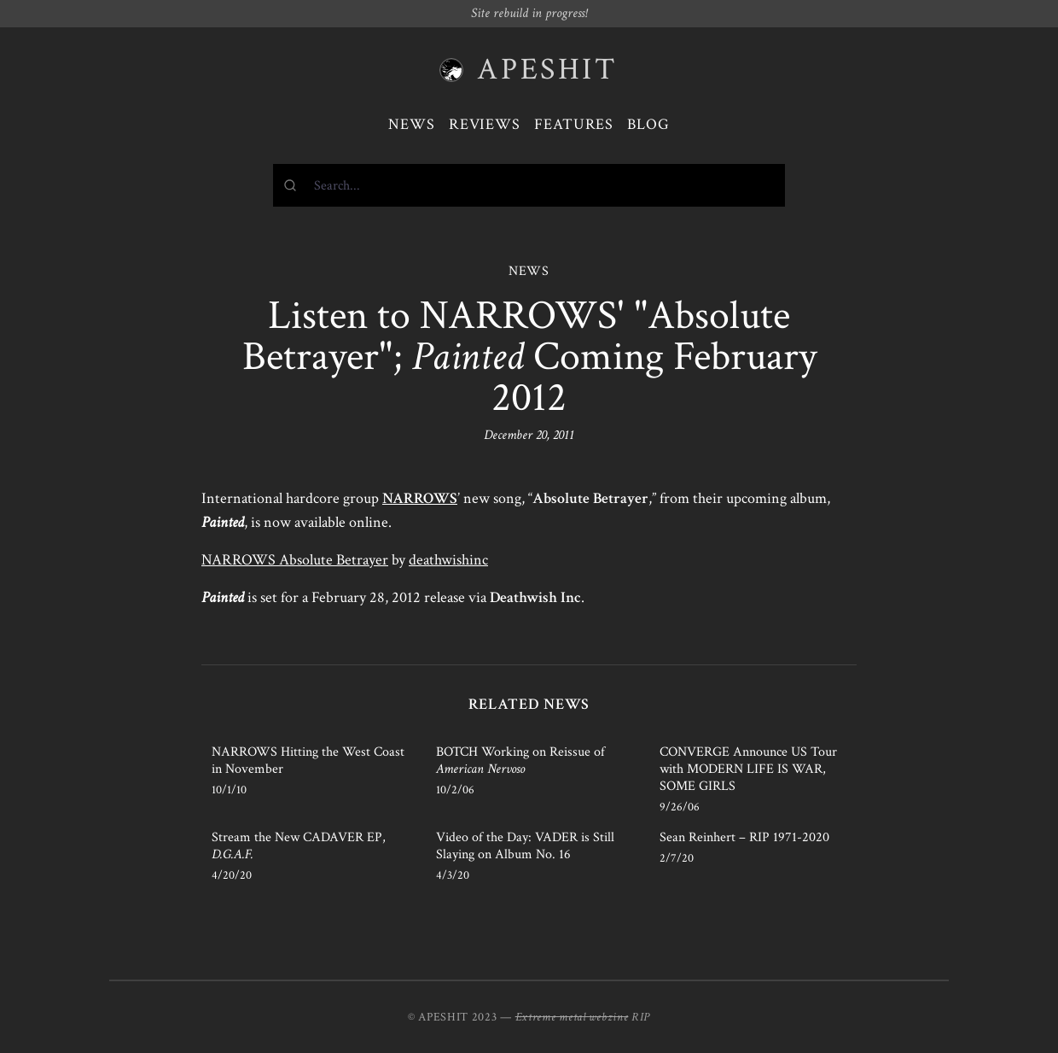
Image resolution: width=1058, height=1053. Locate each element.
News (411, 124)
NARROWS (419, 498)
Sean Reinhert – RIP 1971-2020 (744, 837)
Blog (648, 124)
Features (573, 124)
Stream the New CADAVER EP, (299, 845)
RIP (640, 1017)
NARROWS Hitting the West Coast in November (308, 760)
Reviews (484, 124)
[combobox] (529, 185)
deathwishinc (448, 560)
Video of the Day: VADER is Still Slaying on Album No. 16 (525, 845)
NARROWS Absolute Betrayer (294, 560)
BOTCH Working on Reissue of (520, 760)
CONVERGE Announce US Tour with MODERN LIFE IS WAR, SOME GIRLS (748, 769)
